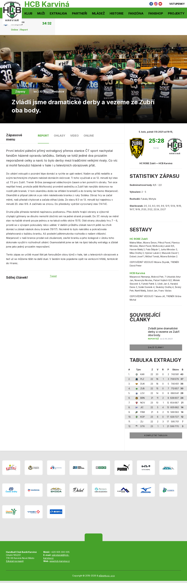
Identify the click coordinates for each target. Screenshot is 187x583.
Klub (28, 13)
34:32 (46, 23)
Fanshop (155, 13)
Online (14, 30)
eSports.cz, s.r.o (107, 575)
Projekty (176, 13)
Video (74, 135)
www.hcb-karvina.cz (59, 561)
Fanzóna (136, 13)
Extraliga (58, 13)
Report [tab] (43, 135)
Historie (117, 13)
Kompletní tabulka (155, 435)
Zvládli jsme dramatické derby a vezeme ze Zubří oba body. (163, 332)
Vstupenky (175, 3)
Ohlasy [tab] (59, 135)
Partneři (79, 13)
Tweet (53, 276)
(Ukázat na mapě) (15, 561)
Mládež (98, 13)
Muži (41, 13)
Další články (156, 347)
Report (24, 30)
